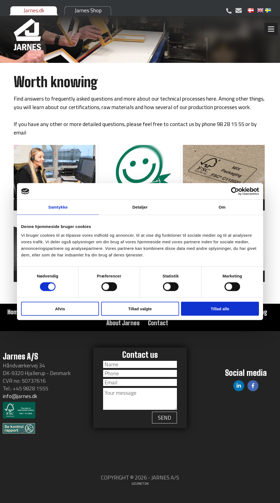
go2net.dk (140, 483)
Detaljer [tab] (140, 207)
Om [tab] (221, 207)
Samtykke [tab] (58, 207)
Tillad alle (220, 308)
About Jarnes (123, 323)
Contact (158, 323)
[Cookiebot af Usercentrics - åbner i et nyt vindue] (235, 191)
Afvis (60, 308)
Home (14, 312)
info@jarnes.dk (20, 396)
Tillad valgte (140, 308)
